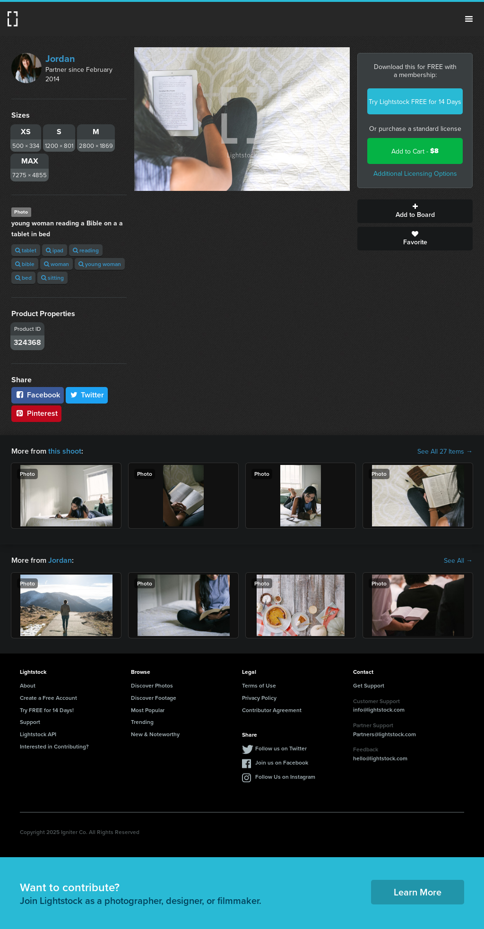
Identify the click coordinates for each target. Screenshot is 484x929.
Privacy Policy (259, 698)
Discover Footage (153, 698)
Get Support (368, 685)
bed (23, 278)
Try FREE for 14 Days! (47, 710)
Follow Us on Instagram (285, 777)
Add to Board (415, 211)
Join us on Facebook (281, 762)
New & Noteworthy (155, 734)
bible (25, 264)
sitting (52, 278)
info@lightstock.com (379, 709)
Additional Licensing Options (415, 173)
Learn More (417, 892)
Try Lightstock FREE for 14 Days (415, 101)
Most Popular (147, 710)
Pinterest (36, 413)
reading (86, 250)
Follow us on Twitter (281, 748)
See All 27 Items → (445, 451)
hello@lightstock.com (380, 758)
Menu (468, 18)
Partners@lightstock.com (384, 734)
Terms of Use (259, 685)
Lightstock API (38, 734)
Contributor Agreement (272, 710)
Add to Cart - (415, 151)
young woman (99, 264)
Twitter (86, 394)
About (27, 685)
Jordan (60, 59)
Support (30, 722)
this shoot (64, 451)
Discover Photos (152, 685)
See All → (458, 560)
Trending (142, 722)
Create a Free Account (48, 698)
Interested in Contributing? (54, 746)
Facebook (37, 394)
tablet (25, 250)
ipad (54, 250)
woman (56, 264)
